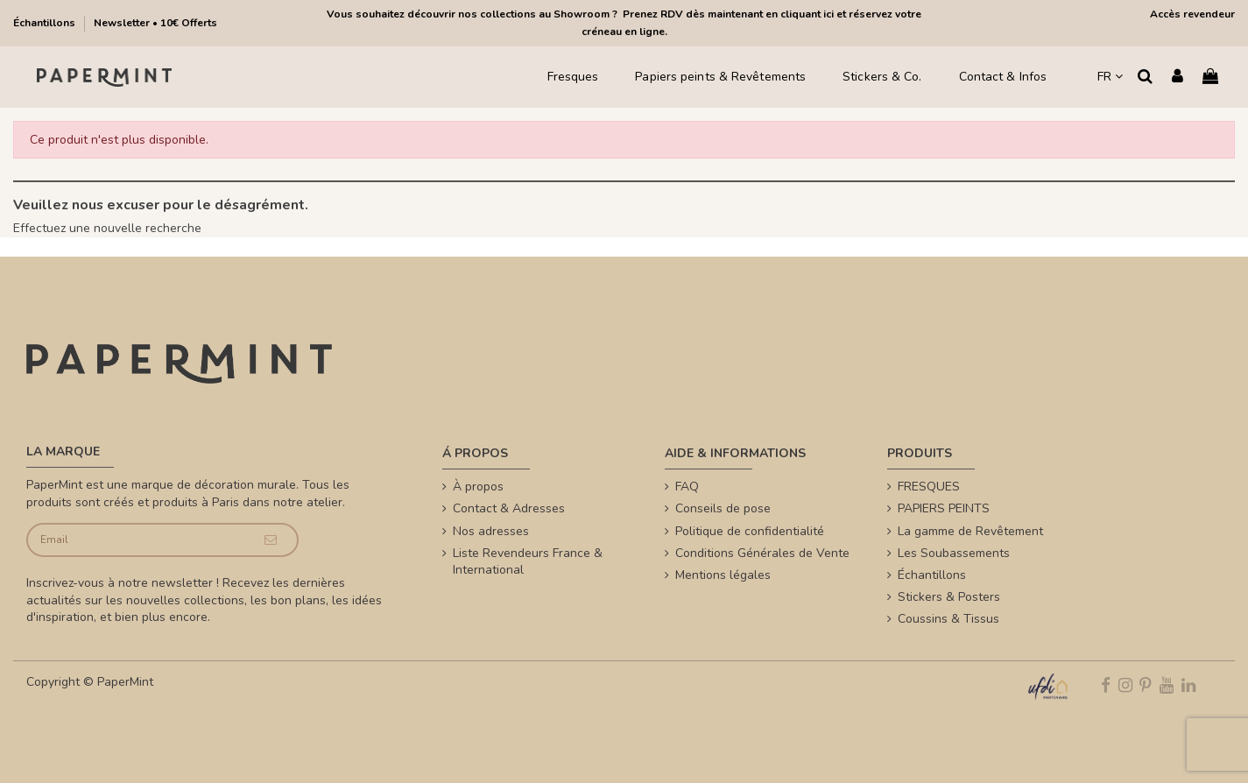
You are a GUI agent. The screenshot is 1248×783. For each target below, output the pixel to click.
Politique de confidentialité (749, 531)
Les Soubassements (954, 553)
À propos (478, 486)
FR (1110, 76)
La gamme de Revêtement (970, 531)
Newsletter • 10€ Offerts (155, 23)
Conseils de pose (723, 508)
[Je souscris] (270, 540)
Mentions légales (723, 575)
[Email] (135, 540)
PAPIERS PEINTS (944, 508)
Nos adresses (491, 531)
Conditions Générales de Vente (762, 553)
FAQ (687, 486)
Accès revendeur (1192, 14)
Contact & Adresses (509, 508)
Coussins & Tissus (948, 618)
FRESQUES (929, 486)
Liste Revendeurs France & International (528, 562)
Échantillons (45, 23)
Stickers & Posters (949, 597)
